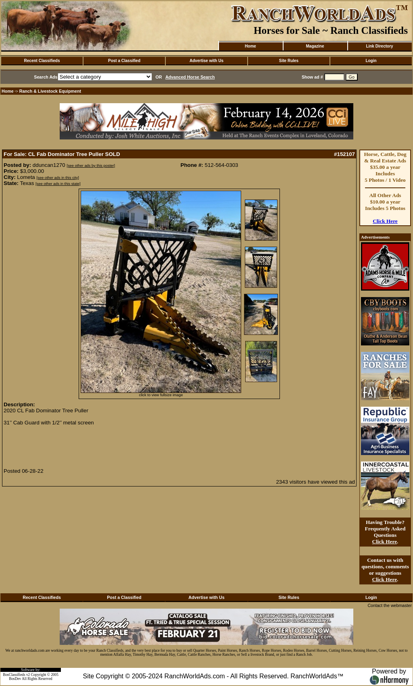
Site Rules (288, 60)
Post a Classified (124, 60)
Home (250, 46)
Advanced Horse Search (190, 77)
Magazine (315, 46)
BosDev (15, 679)
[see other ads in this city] (58, 178)
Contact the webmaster (389, 605)
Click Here (385, 221)
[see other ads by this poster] (91, 166)
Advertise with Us (206, 60)
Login (370, 60)
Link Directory (379, 46)
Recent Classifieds (42, 60)
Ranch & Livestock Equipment (50, 91)
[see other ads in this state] (57, 184)
